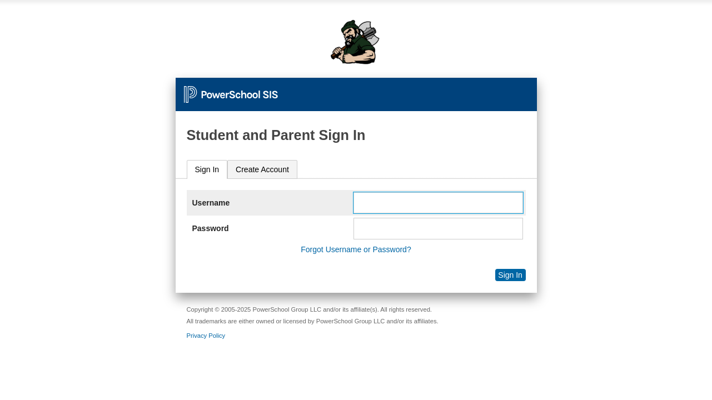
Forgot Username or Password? (356, 249)
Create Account (262, 169)
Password (210, 228)
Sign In (207, 169)
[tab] (207, 169)
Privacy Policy (206, 335)
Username (211, 202)
